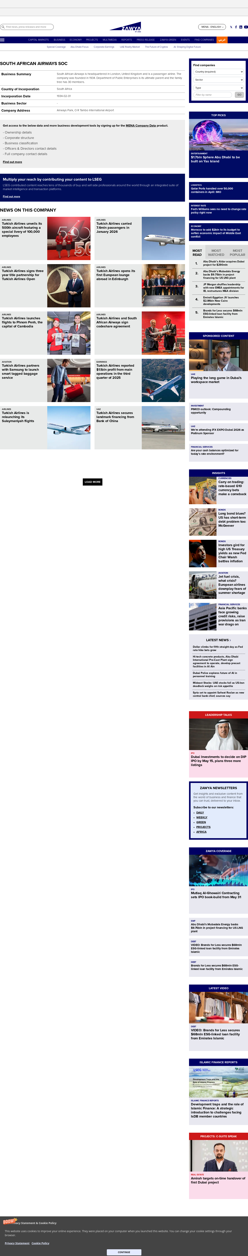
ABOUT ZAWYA (51, 1241)
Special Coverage (56, 46)
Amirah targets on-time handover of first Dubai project (218, 1180)
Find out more (12, 162)
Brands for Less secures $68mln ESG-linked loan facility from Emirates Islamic (222, 314)
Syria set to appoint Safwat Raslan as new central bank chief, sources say (218, 694)
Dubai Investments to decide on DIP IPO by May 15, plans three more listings (218, 761)
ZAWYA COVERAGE (218, 851)
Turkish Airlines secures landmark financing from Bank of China (115, 417)
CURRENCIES (224, 478)
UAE (98, 409)
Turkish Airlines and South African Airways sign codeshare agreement (116, 322)
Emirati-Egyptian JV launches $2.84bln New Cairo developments (221, 301)
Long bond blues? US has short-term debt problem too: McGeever (232, 519)
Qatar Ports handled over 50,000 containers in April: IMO (212, 190)
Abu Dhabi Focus (80, 46)
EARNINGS (101, 362)
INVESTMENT (197, 406)
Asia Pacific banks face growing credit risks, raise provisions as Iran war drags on (232, 616)
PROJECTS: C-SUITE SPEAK (218, 1136)
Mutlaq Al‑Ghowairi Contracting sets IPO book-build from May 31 (216, 895)
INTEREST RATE (198, 205)
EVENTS (185, 39)
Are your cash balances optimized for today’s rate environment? (214, 452)
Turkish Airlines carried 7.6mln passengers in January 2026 (114, 227)
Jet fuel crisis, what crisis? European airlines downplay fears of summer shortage (232, 584)
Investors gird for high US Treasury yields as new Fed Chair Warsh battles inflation (232, 553)
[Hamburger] (2, 40)
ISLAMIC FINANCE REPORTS (218, 1062)
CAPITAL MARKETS (38, 39)
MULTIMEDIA (110, 39)
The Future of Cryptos (156, 46)
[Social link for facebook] (236, 27)
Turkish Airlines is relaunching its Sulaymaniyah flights (18, 417)
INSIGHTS (218, 473)
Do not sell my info (116, 1245)
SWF (193, 921)
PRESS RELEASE (146, 39)
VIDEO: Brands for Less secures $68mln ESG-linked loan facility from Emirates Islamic (216, 948)
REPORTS (126, 39)
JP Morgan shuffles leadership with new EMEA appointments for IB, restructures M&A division (223, 288)
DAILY (200, 812)
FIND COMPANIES (204, 39)
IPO (192, 753)
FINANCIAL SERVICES (202, 447)
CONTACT (48, 1245)
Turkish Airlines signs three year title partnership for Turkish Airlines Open (23, 275)
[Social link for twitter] (231, 27)
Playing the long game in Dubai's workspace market (216, 380)
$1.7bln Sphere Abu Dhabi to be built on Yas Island (215, 159)
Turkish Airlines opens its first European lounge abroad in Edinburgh (115, 275)
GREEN (201, 822)
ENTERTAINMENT (199, 153)
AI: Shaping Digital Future (187, 46)
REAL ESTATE (197, 1174)
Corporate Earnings (104, 46)
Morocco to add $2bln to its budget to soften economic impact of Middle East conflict (216, 233)
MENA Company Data (141, 126)
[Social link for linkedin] (240, 27)
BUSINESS (59, 39)
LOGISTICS (196, 185)
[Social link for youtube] (246, 27)
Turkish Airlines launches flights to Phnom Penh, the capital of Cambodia (22, 322)
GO (239, 94)
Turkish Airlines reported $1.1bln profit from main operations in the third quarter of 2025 (115, 371)
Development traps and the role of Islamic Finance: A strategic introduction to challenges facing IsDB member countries (217, 1110)
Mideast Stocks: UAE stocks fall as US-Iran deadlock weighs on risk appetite (218, 684)
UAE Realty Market (130, 46)
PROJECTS (92, 39)
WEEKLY (201, 817)
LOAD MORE (92, 482)
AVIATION (7, 362)
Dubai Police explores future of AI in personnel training (215, 674)
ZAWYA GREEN (168, 39)
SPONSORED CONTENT (218, 336)
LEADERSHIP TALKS (218, 715)
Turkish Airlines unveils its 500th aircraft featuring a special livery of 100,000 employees (22, 229)
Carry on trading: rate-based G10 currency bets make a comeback (232, 488)
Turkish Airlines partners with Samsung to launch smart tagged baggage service (20, 371)
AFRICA (201, 832)
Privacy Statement (115, 1241)
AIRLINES (6, 220)
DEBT (193, 941)
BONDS (222, 510)
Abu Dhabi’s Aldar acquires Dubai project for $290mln (224, 263)
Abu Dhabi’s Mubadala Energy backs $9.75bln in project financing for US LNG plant (221, 275)
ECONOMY (76, 39)
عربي (222, 40)
